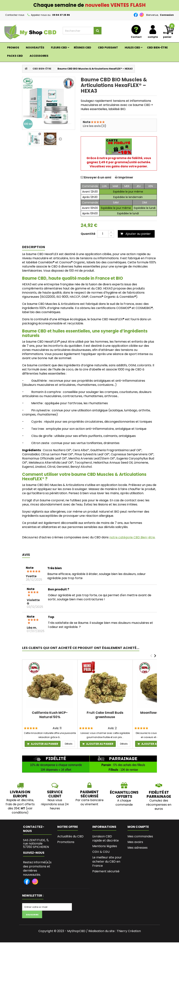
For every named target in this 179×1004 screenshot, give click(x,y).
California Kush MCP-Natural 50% (50, 715)
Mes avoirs (135, 842)
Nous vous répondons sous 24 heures (55, 804)
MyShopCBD (76, 992)
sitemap (63, 859)
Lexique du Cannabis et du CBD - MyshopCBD (107, 936)
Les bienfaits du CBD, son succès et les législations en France (106, 883)
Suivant (60, 139)
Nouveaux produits (70, 847)
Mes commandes (140, 836)
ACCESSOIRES (39, 56)
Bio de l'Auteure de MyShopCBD (105, 907)
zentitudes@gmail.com (42, 866)
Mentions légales (104, 846)
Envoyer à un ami (97, 177)
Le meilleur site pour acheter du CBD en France (107, 861)
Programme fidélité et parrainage (106, 897)
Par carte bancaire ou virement (89, 802)
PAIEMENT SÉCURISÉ (89, 794)
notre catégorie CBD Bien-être (132, 537)
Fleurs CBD (59, 47)
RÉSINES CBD (82, 47)
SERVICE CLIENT (55, 794)
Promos (13, 47)
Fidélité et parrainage (159, 794)
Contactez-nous (14, 15)
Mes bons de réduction (137, 865)
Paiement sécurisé (105, 871)
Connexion (167, 15)
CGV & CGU (101, 852)
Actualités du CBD (70, 836)
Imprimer (125, 177)
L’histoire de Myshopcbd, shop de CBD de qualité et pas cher (105, 920)
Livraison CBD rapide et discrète (105, 838)
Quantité (88, 234)
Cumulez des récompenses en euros (158, 804)
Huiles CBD (132, 47)
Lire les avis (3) (94, 126)
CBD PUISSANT (108, 47)
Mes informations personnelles (140, 855)
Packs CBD (15, 56)
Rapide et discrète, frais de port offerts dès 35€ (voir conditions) (20, 806)
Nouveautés (35, 47)
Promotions (65, 842)
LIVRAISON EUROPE (20, 794)
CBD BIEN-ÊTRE (157, 47)
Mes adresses (138, 847)
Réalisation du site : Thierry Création (114, 992)
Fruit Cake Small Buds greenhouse (105, 715)
